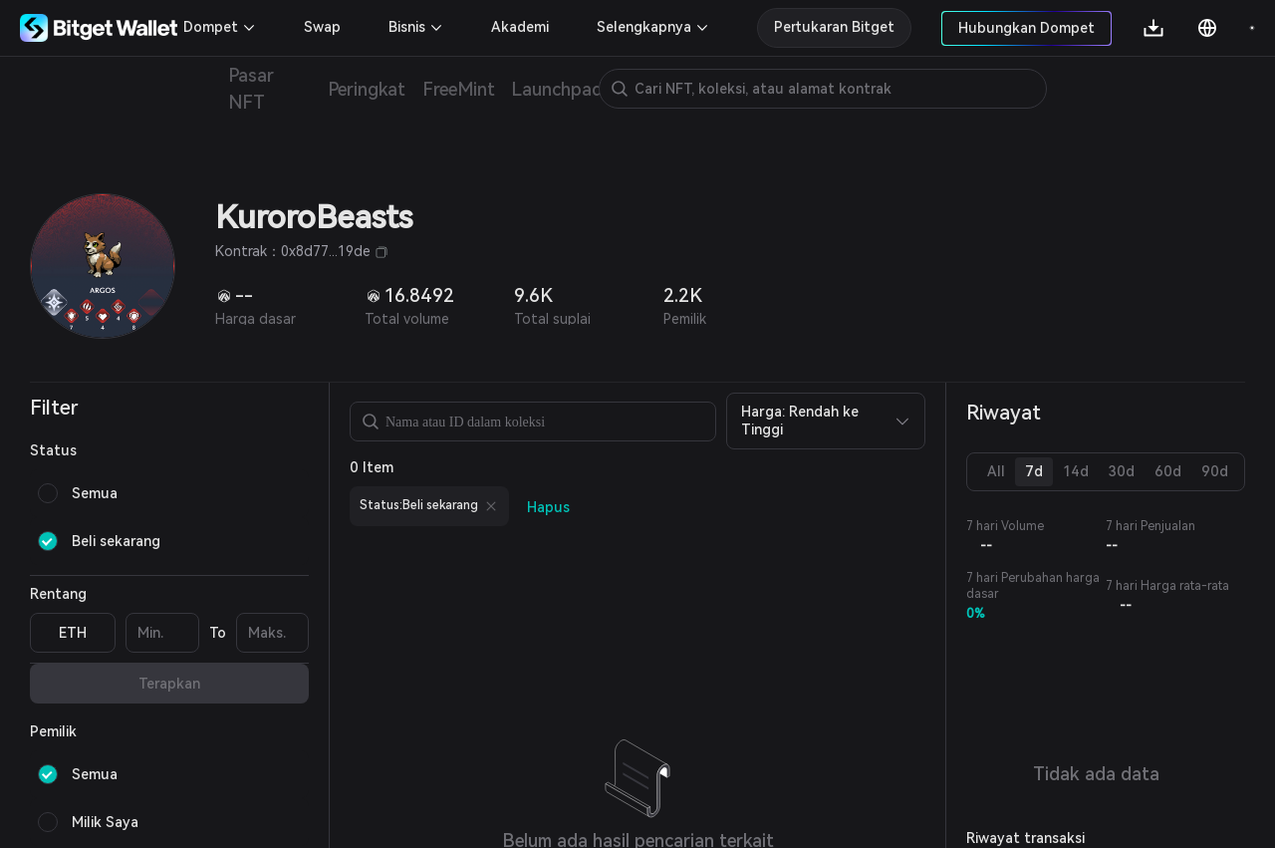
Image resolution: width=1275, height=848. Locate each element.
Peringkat (367, 89)
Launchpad (557, 89)
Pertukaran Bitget (834, 27)
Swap (322, 27)
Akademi (520, 27)
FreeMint (458, 89)
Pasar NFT (251, 89)
